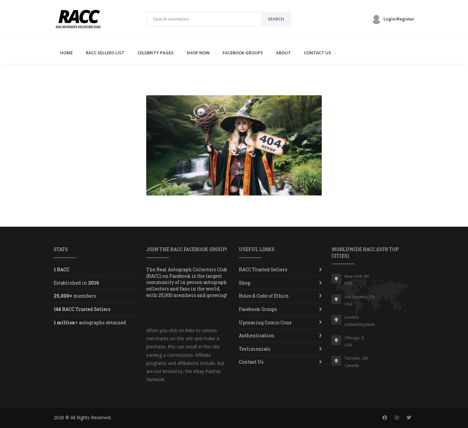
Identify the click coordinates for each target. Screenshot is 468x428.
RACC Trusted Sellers (263, 269)
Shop (245, 283)
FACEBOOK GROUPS (243, 53)
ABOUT (283, 53)
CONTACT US (317, 53)
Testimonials (254, 349)
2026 (59, 417)
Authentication (256, 335)
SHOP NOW (198, 53)
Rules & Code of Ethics (264, 296)
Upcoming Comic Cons (265, 322)
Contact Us (251, 362)
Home (66, 53)
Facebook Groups (258, 309)
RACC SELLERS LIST (105, 53)
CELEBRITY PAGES (155, 53)
